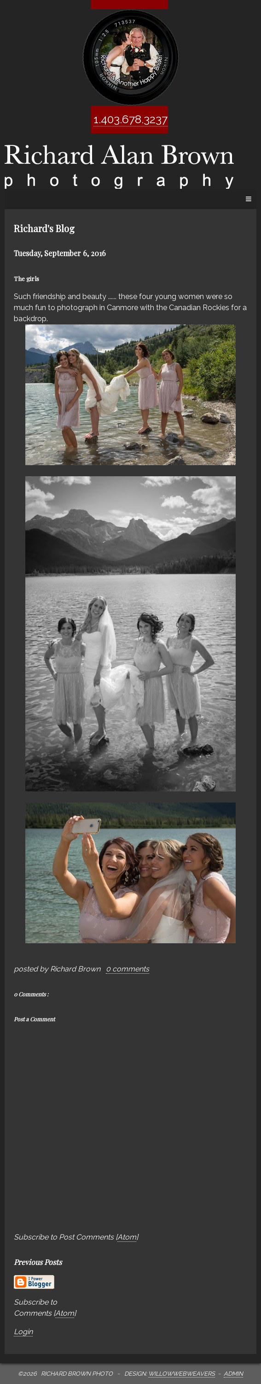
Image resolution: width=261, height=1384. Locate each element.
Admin (233, 1373)
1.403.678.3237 (130, 119)
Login (23, 1331)
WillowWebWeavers (181, 1373)
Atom (126, 1237)
